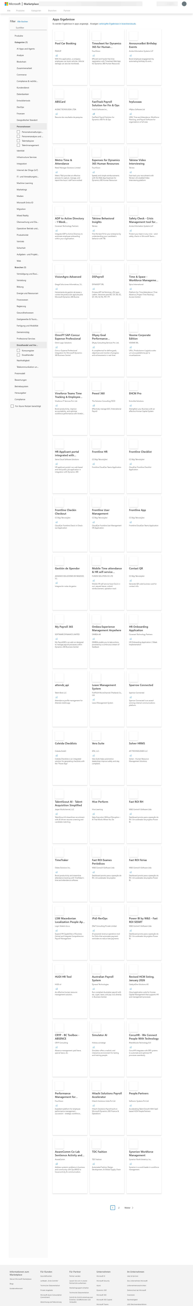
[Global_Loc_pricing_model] (12, 373)
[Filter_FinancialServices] (14, 300)
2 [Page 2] (119, 1207)
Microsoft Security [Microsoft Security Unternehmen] (103, 1281)
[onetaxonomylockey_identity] (14, 150)
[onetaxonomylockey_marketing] (14, 189)
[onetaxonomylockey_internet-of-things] (14, 170)
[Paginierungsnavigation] (123, 1210)
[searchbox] (31, 27)
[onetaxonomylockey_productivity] (14, 235)
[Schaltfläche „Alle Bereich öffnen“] (8, 11)
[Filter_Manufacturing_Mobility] (14, 325)
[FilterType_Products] (12, 36)
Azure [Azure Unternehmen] (99, 1285)
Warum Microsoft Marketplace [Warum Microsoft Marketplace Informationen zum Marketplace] (20, 1279)
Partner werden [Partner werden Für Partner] (74, 1276)
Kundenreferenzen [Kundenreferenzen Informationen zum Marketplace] (16, 1288)
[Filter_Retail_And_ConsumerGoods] (14, 345)
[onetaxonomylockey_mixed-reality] (14, 215)
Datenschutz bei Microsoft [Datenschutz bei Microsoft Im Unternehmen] (136, 1290)
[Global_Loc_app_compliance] (12, 399)
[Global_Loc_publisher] (12, 393)
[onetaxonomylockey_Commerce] (14, 74)
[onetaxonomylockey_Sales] (14, 241)
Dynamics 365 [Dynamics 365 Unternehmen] (102, 1290)
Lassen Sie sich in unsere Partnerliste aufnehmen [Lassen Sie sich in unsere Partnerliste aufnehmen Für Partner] (78, 1282)
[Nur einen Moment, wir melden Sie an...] (184, 3)
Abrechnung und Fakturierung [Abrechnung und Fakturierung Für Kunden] (50, 1302)
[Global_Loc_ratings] (12, 380)
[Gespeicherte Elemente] (150, 4)
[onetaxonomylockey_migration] (14, 209)
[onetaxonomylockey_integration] (14, 163)
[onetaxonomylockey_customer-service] (14, 87)
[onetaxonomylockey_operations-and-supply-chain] (14, 228)
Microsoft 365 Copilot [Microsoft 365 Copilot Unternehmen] (104, 1299)
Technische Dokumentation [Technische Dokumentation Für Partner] (79, 1292)
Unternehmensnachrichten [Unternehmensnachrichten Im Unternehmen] (136, 1285)
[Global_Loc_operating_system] (12, 386)
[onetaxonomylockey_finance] (14, 113)
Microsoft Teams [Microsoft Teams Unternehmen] (102, 1304)
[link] (70, 57)
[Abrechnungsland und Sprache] (167, 3)
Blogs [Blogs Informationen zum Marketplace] (12, 1284)
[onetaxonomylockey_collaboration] (14, 68)
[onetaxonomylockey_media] (14, 196)
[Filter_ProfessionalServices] (14, 338)
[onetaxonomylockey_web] (14, 261)
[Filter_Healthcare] (14, 312)
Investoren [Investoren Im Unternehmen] (131, 1295)
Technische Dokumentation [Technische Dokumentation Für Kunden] (50, 1285)
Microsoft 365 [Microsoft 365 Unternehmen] (101, 1295)
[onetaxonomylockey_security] (14, 248)
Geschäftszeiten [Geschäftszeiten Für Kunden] (46, 1276)
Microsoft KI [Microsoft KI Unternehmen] (101, 1276)
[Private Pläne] (154, 4)
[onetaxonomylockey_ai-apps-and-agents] (14, 49)
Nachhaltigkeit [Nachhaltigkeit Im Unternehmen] (132, 1299)
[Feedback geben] (143, 4)
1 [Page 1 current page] (112, 1207)
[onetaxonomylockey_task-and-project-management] (14, 254)
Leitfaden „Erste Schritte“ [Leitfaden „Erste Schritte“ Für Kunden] (49, 1281)
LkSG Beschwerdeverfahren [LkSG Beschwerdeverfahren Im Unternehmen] (136, 1304)
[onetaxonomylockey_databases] (14, 94)
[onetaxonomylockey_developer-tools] (14, 100)
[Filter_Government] (14, 306)
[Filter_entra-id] (14, 202)
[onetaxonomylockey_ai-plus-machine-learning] (14, 183)
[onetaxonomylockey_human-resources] (14, 126)
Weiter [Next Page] (127, 1207)
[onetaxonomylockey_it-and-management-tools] (14, 176)
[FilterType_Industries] (12, 267)
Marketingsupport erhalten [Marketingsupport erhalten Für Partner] (79, 1288)
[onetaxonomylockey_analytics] (14, 55)
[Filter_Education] (14, 287)
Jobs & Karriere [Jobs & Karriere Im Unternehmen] (132, 1276)
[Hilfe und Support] (147, 4)
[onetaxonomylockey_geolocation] (14, 120)
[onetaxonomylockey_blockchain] (14, 61)
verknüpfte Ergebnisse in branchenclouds (117, 23)
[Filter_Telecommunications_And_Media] (14, 367)
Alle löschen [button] (22, 21)
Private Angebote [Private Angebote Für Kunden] (46, 1290)
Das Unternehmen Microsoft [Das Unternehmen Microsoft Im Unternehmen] (137, 1281)
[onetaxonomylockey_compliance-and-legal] (14, 81)
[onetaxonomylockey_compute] (14, 157)
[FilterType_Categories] (12, 42)
